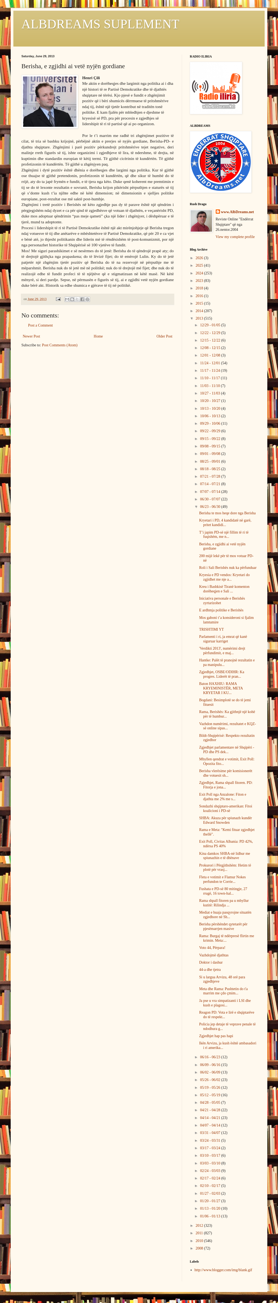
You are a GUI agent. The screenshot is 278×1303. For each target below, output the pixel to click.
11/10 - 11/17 (210, 378)
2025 (200, 265)
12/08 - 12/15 (210, 348)
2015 (200, 303)
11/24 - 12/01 (210, 363)
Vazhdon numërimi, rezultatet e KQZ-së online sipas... (227, 726)
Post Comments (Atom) (60, 345)
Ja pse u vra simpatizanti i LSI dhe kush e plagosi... (225, 1003)
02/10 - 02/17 (210, 1186)
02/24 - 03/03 (210, 1171)
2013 (200, 318)
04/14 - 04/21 (210, 1118)
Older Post (165, 336)
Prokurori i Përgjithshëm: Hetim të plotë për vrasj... (225, 867)
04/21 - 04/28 (210, 1110)
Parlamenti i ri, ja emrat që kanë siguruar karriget (223, 639)
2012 (200, 1226)
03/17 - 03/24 (210, 1148)
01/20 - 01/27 (210, 1201)
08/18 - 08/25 (210, 469)
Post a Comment (40, 325)
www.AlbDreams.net (237, 212)
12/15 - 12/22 (210, 340)
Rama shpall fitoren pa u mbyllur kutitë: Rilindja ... (224, 903)
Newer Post (31, 336)
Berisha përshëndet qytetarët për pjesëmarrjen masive (223, 926)
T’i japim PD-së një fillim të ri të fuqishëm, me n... (224, 534)
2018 (200, 288)
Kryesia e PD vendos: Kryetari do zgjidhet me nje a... (224, 577)
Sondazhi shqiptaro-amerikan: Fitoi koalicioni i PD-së (225, 808)
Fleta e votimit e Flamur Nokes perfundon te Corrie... (222, 879)
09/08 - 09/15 (210, 446)
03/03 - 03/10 (210, 1163)
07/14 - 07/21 (210, 484)
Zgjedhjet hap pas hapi (216, 1036)
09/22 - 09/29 (210, 431)
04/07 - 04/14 (210, 1125)
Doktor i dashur (211, 962)
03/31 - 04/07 (210, 1133)
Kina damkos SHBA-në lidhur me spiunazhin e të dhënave (224, 856)
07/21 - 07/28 (210, 476)
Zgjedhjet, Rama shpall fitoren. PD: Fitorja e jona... (226, 785)
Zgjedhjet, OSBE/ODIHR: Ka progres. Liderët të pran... (221, 674)
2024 (200, 273)
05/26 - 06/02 (210, 1080)
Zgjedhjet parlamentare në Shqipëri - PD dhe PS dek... (226, 749)
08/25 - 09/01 (210, 461)
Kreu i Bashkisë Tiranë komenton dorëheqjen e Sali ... (224, 589)
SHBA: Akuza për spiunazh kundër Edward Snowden (225, 820)
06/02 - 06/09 (210, 1072)
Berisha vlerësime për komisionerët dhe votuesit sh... (225, 773)
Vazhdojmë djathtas (214, 955)
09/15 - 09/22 (210, 439)
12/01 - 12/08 (210, 355)
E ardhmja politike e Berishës (221, 610)
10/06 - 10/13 (210, 416)
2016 (200, 296)
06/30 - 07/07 (210, 499)
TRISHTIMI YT (211, 629)
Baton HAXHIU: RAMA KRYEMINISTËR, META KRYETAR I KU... (221, 688)
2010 (200, 1241)
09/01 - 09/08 (210, 454)
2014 (200, 311)
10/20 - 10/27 (210, 401)
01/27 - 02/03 (210, 1193)
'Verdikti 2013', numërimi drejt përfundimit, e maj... (222, 650)
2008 (200, 1248)
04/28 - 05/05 (210, 1103)
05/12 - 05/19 (210, 1095)
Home (98, 336)
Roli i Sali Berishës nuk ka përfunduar (228, 568)
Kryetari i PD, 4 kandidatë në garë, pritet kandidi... (225, 522)
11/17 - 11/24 (210, 371)
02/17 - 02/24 (210, 1178)
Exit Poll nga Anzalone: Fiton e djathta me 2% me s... (222, 796)
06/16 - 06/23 (210, 1057)
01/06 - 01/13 (210, 1216)
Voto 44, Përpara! (212, 948)
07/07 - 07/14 (210, 492)
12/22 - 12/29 (210, 333)
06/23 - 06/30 (210, 507)
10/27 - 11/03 (210, 393)
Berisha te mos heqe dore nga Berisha (227, 513)
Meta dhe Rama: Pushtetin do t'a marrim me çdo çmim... (223, 991)
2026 (200, 258)
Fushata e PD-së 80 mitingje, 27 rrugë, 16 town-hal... (223, 891)
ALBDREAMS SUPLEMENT (100, 24)
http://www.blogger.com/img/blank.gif (223, 1270)
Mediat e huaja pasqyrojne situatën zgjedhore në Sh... (225, 914)
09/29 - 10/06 (210, 423)
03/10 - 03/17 (210, 1155)
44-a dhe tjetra (210, 970)
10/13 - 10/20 (210, 409)
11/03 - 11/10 (210, 386)
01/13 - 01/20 (210, 1208)
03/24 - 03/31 (210, 1141)
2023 (200, 281)
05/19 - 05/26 (210, 1088)
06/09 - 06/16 (210, 1065)
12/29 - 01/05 (210, 325)
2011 (200, 1233)
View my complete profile (235, 237)
